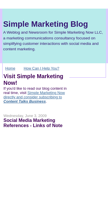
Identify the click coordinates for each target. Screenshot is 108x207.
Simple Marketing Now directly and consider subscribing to (34, 97)
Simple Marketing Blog (45, 24)
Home (10, 68)
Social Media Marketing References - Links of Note (32, 123)
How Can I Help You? (41, 68)
